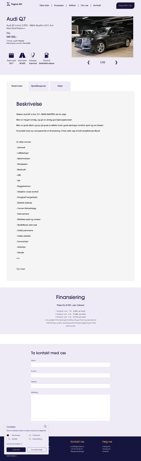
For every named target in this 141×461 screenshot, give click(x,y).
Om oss (84, 6)
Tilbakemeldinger (77, 451)
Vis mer (20, 269)
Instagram (106, 446)
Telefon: (34, 382)
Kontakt (97, 6)
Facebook (106, 449)
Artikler (72, 6)
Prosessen (59, 6)
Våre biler (44, 6)
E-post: (33, 371)
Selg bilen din (125, 6)
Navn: (33, 360)
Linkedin (105, 451)
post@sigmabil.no (77, 446)
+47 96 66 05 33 (76, 449)
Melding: (34, 392)
